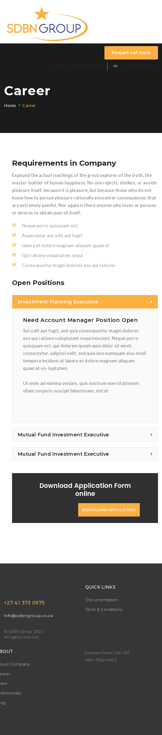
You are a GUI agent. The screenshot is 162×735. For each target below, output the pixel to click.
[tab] (85, 302)
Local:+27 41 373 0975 (75, 66)
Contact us (133, 65)
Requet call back (131, 52)
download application (109, 509)
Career (29, 105)
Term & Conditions (103, 609)
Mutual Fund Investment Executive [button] (85, 435)
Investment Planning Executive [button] (85, 302)
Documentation (101, 599)
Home (10, 105)
